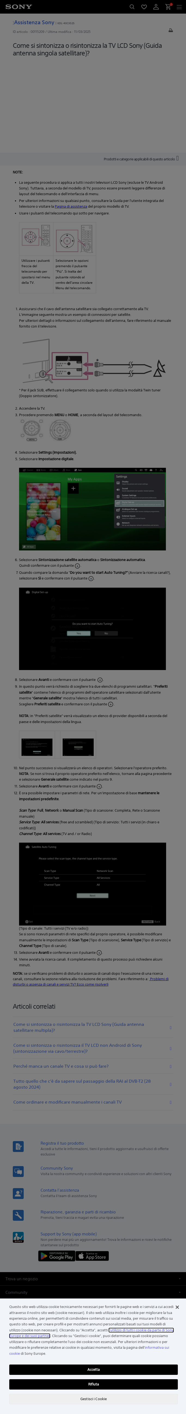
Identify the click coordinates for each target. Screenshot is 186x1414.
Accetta (93, 1369)
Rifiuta (93, 1384)
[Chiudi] (177, 1307)
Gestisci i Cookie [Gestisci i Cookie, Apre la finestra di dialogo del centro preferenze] (93, 1399)
